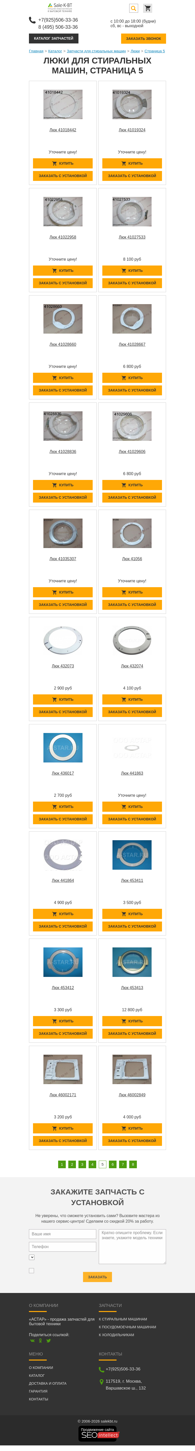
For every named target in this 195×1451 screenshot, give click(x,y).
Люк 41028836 (63, 453)
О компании (41, 1373)
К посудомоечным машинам (127, 1333)
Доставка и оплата (48, 1389)
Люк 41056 (132, 561)
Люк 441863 (132, 776)
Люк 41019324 (132, 130)
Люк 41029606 (132, 453)
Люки (135, 50)
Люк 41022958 (63, 237)
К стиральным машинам (123, 1325)
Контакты (38, 1405)
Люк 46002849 (132, 1100)
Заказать (97, 1279)
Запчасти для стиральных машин (96, 50)
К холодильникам (116, 1340)
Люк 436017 (63, 776)
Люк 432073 (63, 668)
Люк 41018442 (63, 130)
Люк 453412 (63, 992)
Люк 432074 (132, 668)
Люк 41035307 (63, 561)
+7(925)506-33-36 (58, 19)
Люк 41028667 (132, 345)
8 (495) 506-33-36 (58, 26)
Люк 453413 (132, 992)
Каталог (55, 50)
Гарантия (38, 1397)
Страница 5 (154, 50)
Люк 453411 (132, 884)
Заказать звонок (143, 38)
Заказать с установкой (63, 176)
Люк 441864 (63, 884)
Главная (36, 50)
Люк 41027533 (132, 237)
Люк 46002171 (63, 1100)
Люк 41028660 (63, 345)
